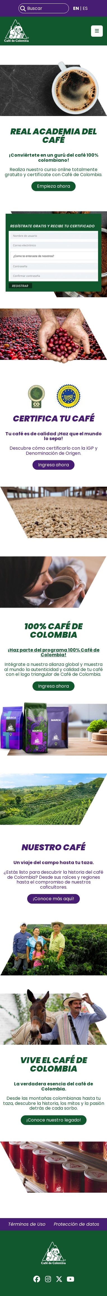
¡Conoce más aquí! (53, 898)
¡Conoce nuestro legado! (53, 1120)
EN (76, 8)
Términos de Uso (26, 1224)
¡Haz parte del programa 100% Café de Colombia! (53, 652)
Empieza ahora (53, 186)
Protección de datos (76, 1224)
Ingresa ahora (53, 465)
